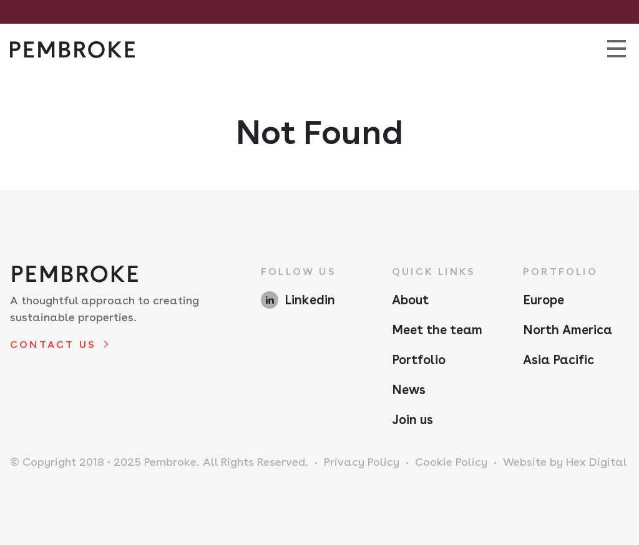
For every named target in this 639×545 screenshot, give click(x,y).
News (409, 389)
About (410, 299)
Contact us (53, 344)
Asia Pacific (558, 359)
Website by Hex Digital (565, 461)
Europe (543, 299)
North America (567, 329)
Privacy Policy (361, 461)
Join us (412, 419)
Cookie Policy (451, 461)
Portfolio (419, 359)
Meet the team (437, 329)
